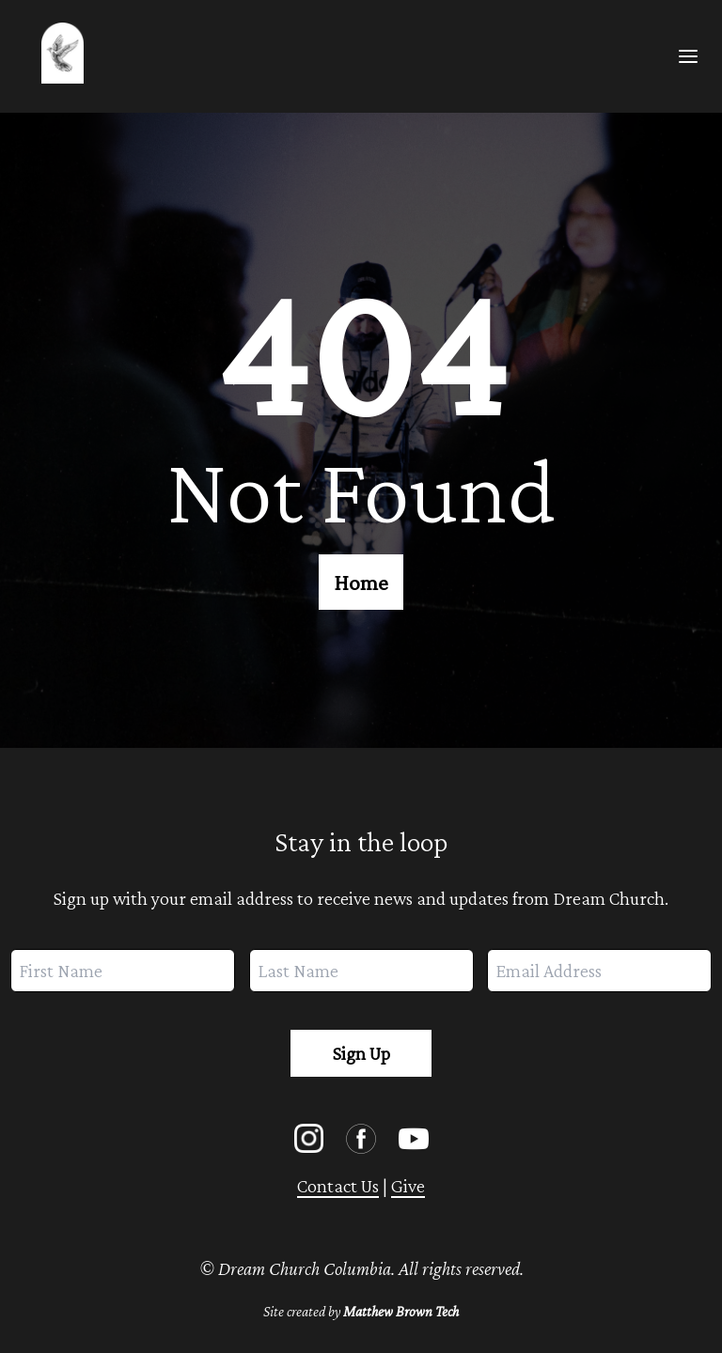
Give (408, 1185)
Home (361, 582)
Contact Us (338, 1185)
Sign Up (361, 1053)
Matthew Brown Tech (401, 1311)
